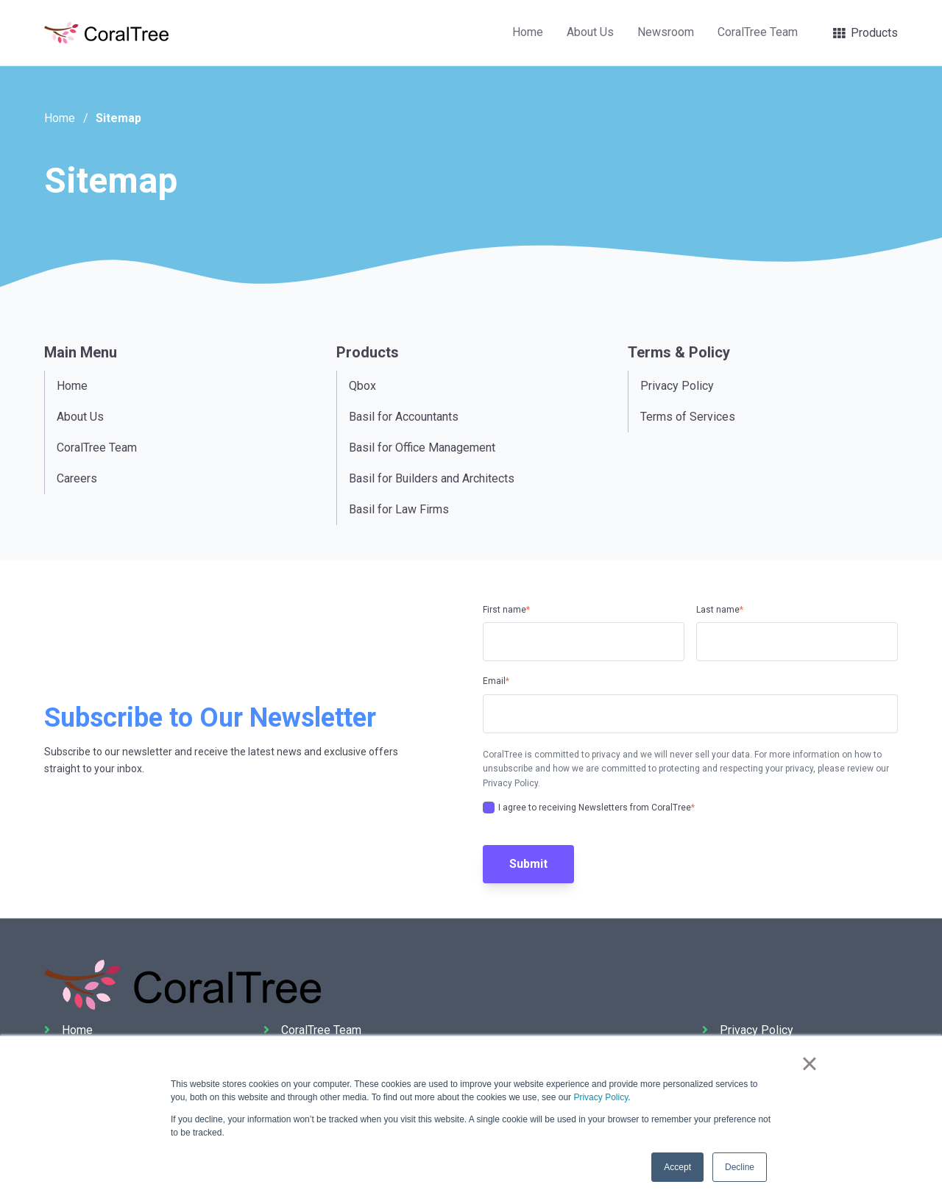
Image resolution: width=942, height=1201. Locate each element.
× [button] (809, 1063)
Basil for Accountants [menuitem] (403, 417)
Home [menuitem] (72, 386)
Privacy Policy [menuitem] (677, 386)
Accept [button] (677, 1167)
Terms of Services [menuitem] (687, 417)
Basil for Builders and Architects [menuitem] (431, 478)
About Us (590, 32)
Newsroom (665, 32)
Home (527, 32)
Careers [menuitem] (77, 478)
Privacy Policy (600, 1097)
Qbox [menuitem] (362, 386)
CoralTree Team (758, 32)
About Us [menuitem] (80, 417)
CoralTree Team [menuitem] (97, 448)
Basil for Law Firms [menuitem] (399, 509)
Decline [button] (739, 1167)
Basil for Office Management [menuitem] (422, 448)
